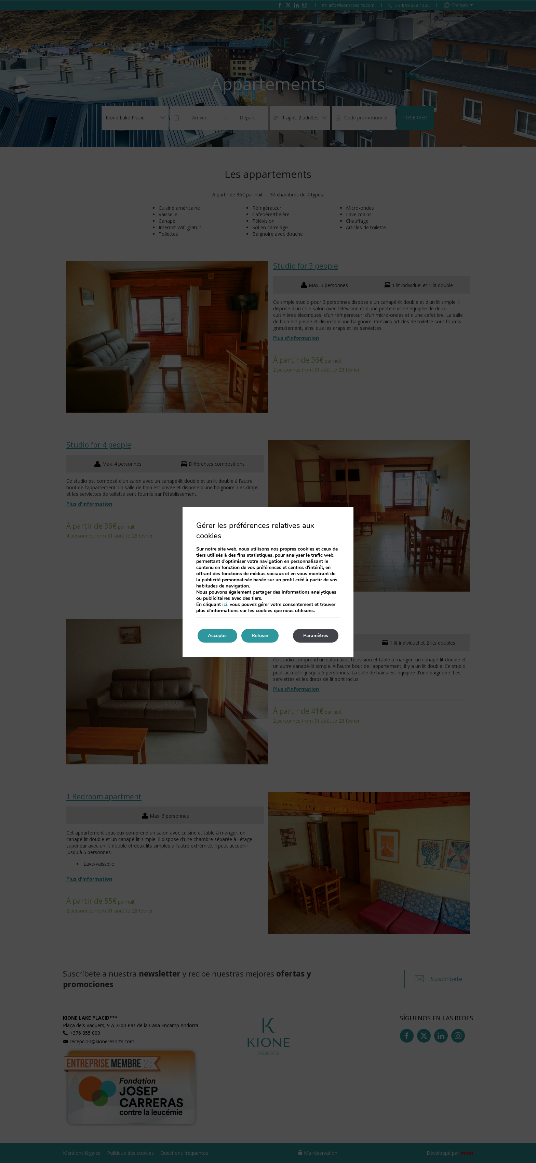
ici (224, 604)
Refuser (260, 635)
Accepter (217, 635)
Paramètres (315, 635)
